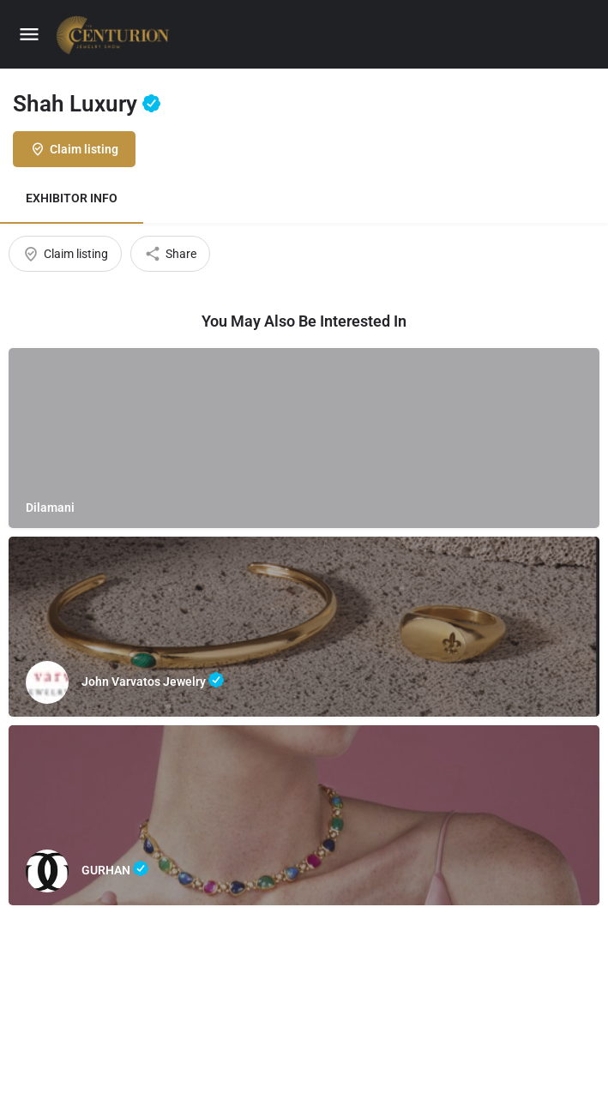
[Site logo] (115, 35)
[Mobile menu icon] (29, 35)
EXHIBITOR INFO (71, 198)
